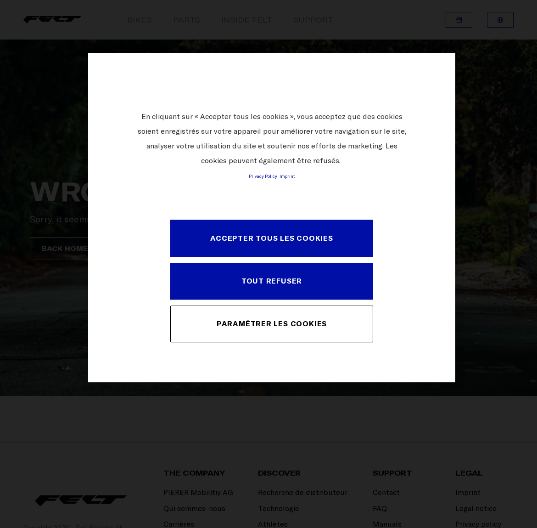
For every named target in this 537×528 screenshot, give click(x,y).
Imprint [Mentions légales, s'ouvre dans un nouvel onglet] (287, 176)
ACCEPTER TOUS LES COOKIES (271, 238)
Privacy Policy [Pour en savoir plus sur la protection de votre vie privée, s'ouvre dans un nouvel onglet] (263, 176)
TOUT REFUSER (271, 280)
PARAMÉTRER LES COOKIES (272, 323)
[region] (271, 217)
